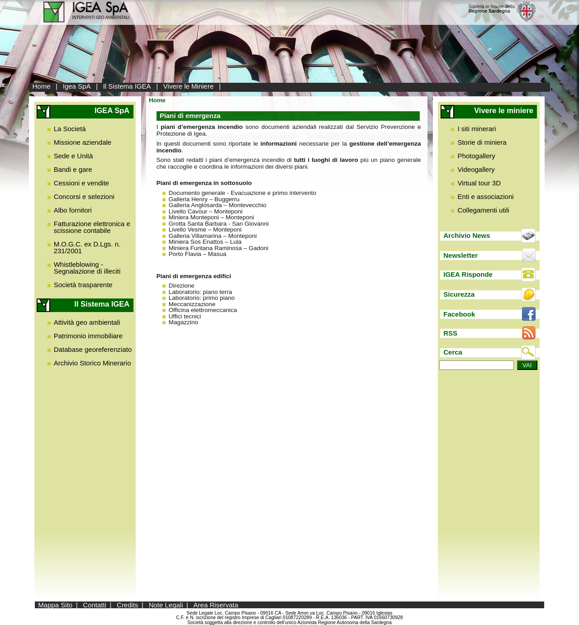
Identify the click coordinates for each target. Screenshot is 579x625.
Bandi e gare (73, 169)
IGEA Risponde (468, 274)
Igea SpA (77, 86)
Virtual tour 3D (479, 183)
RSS (450, 333)
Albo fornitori (73, 210)
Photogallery (476, 156)
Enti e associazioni (485, 196)
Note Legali (166, 605)
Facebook (459, 314)
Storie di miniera (481, 142)
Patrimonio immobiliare (88, 336)
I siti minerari (476, 129)
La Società (70, 129)
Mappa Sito (55, 605)
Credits (127, 605)
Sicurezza (459, 294)
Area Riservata (216, 605)
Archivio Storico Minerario (92, 363)
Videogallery (475, 169)
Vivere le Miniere (188, 86)
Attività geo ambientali (87, 322)
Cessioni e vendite (81, 183)
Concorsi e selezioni (84, 196)
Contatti (94, 605)
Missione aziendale (83, 142)
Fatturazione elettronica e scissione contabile (92, 227)
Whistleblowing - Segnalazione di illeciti (87, 267)
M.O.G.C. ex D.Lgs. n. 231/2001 (87, 247)
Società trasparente (83, 285)
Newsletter (460, 255)
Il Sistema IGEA (127, 86)
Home (42, 86)
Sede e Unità (73, 156)
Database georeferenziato (93, 349)
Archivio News (466, 235)
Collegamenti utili (483, 210)
